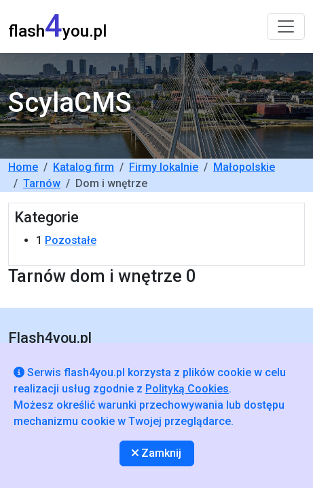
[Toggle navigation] (286, 26)
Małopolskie (244, 167)
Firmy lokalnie (163, 167)
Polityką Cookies (187, 388)
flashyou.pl (57, 26)
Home (23, 167)
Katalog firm (83, 167)
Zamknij (156, 453)
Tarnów (41, 183)
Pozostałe (70, 240)
